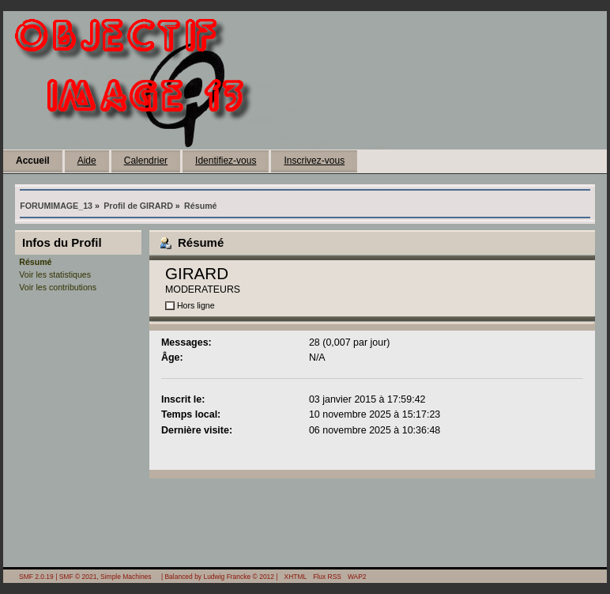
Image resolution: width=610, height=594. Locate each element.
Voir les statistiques (55, 274)
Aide (86, 160)
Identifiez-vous (225, 160)
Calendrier (146, 160)
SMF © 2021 (78, 577)
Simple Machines (125, 577)
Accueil (33, 160)
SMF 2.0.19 (36, 577)
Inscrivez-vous (314, 160)
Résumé (35, 262)
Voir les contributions (57, 287)
